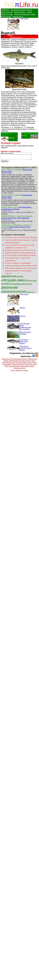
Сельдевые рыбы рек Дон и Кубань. (26, 349)
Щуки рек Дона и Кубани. (25, 334)
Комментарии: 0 (16, 37)
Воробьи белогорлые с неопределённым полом (20, 254)
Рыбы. (10, 35)
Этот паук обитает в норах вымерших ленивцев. (20, 256)
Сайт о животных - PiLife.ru (19, 371)
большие (32, 281)
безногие (10, 288)
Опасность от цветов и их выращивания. (18, 264)
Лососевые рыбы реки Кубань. (24, 342)
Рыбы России (7, 12)
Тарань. (11, 138)
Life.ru (28, 4)
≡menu (5, 10)
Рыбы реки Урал (30, 365)
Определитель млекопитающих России (14, 360)
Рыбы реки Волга (18, 365)
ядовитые (9, 277)
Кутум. (24, 136)
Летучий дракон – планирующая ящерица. (16, 209)
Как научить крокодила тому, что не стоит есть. (20, 251)
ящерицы (17, 284)
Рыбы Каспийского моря (24, 15)
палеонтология (14, 292)
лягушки (9, 281)
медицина (31, 293)
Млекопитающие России (21, 10)
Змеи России (19, 12)
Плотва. (23, 317)
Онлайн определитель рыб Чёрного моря (17, 361)
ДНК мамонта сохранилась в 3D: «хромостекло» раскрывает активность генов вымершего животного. (21, 271)
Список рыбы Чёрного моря (19, 228)
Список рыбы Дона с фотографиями (15, 219)
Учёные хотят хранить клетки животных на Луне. (21, 266)
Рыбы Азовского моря (12, 367)
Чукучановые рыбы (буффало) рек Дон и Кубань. (25, 327)
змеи (21, 281)
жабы (20, 277)
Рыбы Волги (6, 17)
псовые (6, 284)
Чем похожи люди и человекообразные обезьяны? (21, 238)
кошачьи (28, 285)
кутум (13, 39)
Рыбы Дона (18, 17)
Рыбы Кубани (24, 367)
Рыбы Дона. (24, 19)
